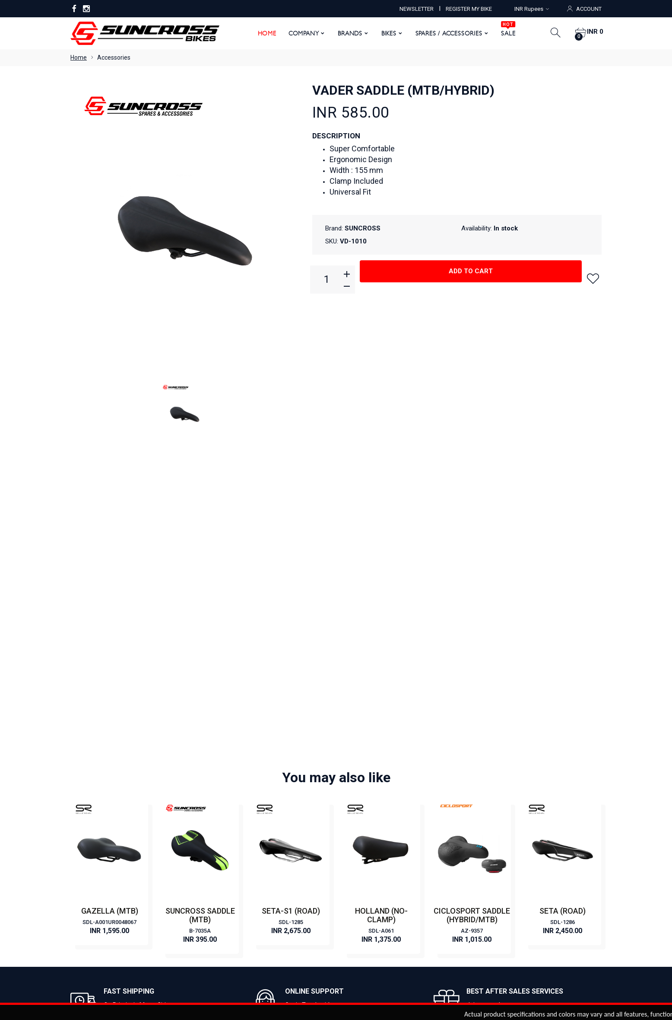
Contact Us (221, 798)
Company (300, 33)
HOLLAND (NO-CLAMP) (381, 611)
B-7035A (200, 627)
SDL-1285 (291, 618)
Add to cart (470, 279)
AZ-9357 (472, 627)
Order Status (353, 933)
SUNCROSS (362, 228)
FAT (347, 850)
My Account (270, 933)
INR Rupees (531, 9)
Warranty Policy (227, 863)
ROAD (350, 824)
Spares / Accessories (445, 33)
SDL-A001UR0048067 (109, 618)
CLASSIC (354, 772)
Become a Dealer (229, 785)
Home (263, 33)
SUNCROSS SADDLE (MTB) (200, 611)
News (214, 811)
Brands (347, 33)
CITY (348, 785)
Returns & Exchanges (235, 876)
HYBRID (352, 837)
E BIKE (350, 798)
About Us (218, 772)
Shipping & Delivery (232, 889)
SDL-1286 (562, 618)
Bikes (385, 33)
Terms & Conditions (233, 850)
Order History (400, 933)
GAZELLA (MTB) (109, 606)
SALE (505, 30)
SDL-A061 (381, 627)
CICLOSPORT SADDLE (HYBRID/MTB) (472, 611)
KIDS (348, 863)
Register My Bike (229, 824)
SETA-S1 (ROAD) (291, 606)
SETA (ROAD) (562, 606)
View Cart (311, 933)
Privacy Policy (225, 837)
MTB (348, 811)
